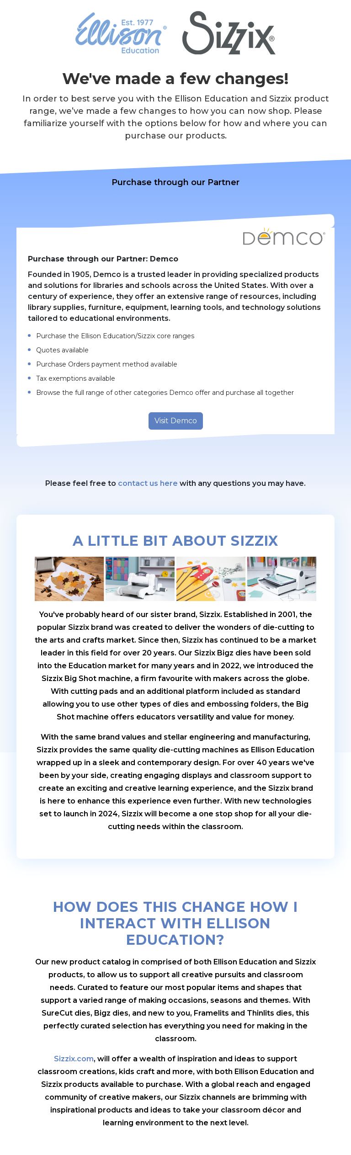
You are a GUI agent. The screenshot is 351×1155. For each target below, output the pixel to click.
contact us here (148, 483)
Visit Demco (175, 420)
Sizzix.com (74, 1058)
